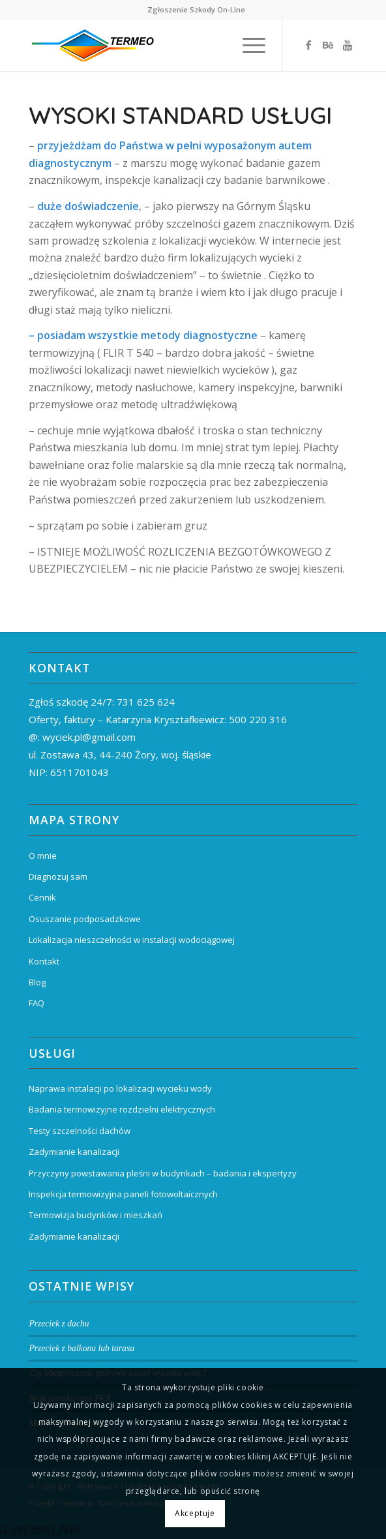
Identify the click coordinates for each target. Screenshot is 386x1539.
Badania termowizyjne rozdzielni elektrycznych (122, 1109)
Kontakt (44, 961)
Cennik (42, 897)
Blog (37, 982)
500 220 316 (258, 719)
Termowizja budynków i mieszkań (95, 1215)
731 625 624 (146, 701)
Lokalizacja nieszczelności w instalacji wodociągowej (132, 940)
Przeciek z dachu (59, 1323)
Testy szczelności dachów (79, 1131)
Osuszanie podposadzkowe (85, 919)
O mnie (43, 855)
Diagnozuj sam (58, 876)
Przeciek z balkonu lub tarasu (81, 1348)
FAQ (36, 1003)
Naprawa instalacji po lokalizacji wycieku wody (120, 1088)
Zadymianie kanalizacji (74, 1152)
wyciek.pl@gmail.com (89, 736)
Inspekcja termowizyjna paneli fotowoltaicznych (123, 1194)
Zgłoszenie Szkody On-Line (196, 9)
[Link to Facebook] (308, 45)
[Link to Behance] (328, 45)
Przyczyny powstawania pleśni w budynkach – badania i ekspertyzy (163, 1173)
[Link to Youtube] (347, 45)
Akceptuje (195, 1513)
